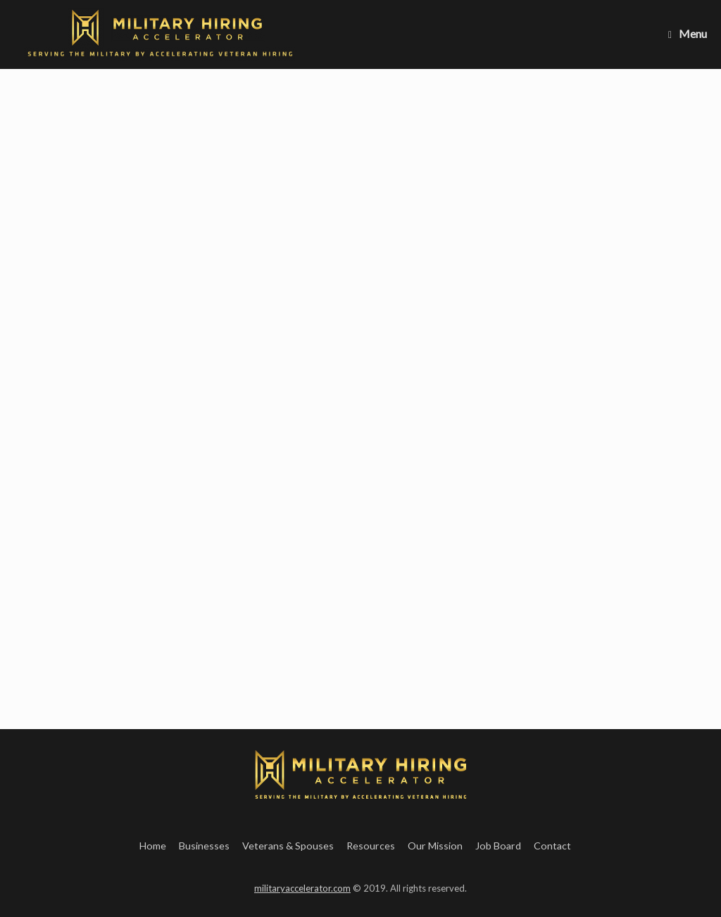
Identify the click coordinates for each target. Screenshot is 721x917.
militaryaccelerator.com (302, 888)
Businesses (204, 846)
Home (152, 846)
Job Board (498, 846)
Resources (370, 846)
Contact (552, 846)
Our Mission (435, 846)
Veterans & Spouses (288, 846)
